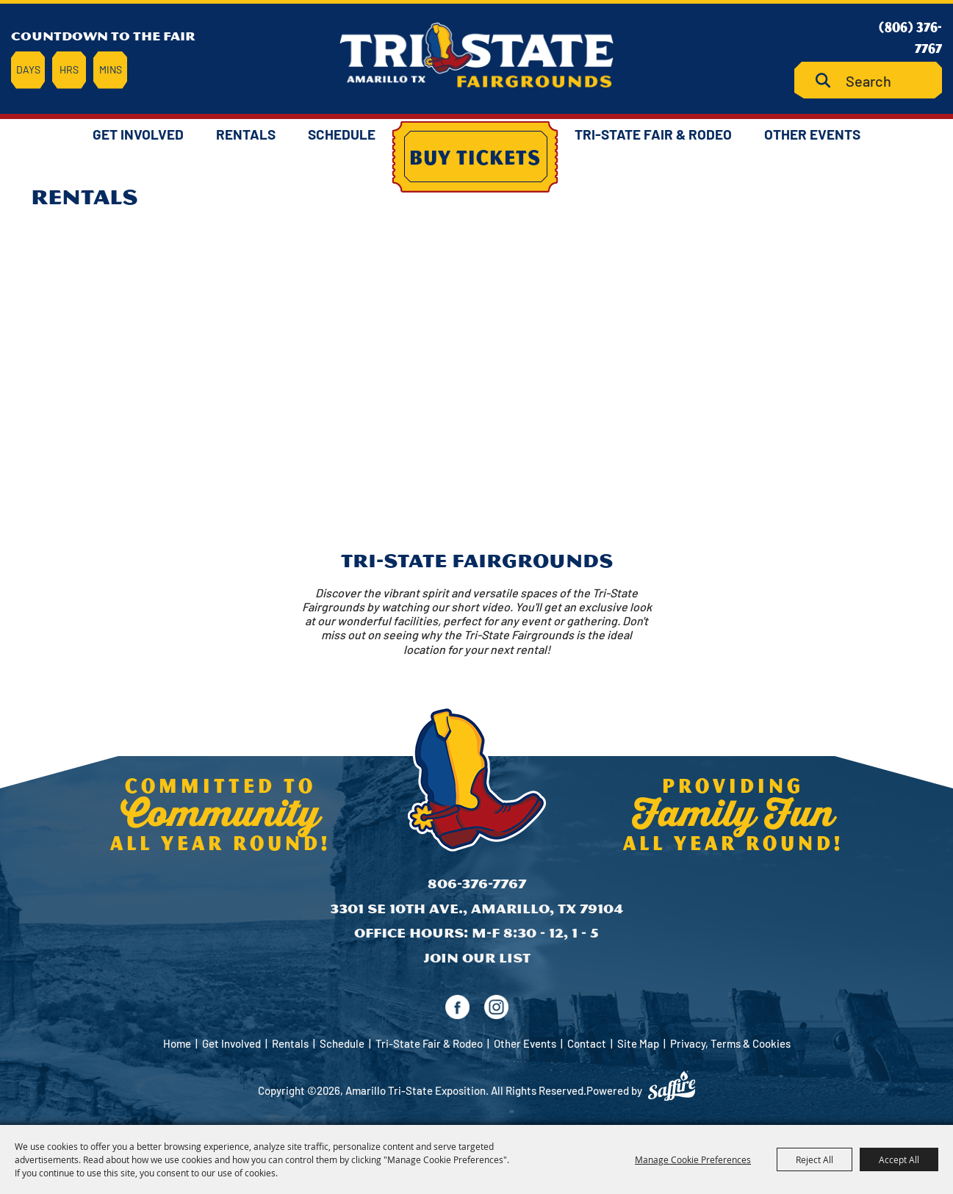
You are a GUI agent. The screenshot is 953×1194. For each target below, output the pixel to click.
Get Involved (138, 134)
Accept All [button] (899, 1159)
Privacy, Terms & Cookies (730, 1043)
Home (177, 1043)
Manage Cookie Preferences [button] (693, 1159)
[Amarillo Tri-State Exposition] (477, 55)
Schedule (341, 134)
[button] (476, 448)
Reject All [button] (814, 1159)
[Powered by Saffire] (671, 1086)
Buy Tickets (475, 156)
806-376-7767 (477, 883)
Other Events (812, 134)
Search (828, 80)
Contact (586, 1043)
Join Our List (477, 957)
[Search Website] (868, 80)
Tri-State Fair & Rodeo (653, 134)
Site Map (638, 1043)
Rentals (246, 134)
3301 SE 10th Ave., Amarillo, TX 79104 (476, 908)
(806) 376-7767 (910, 37)
